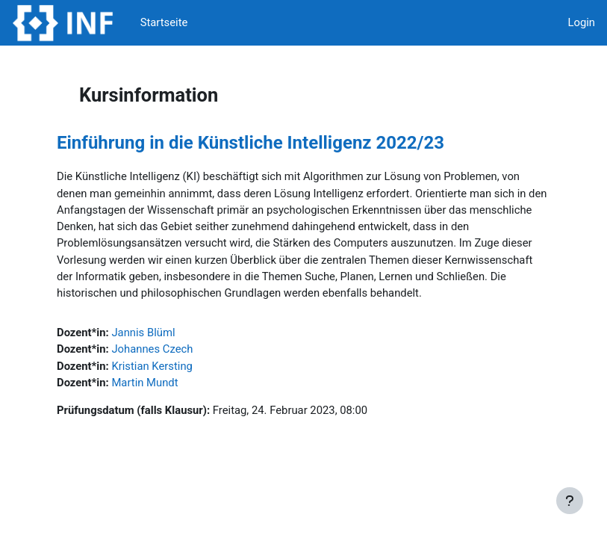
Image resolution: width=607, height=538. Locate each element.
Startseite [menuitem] (164, 22)
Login (581, 22)
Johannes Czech (152, 349)
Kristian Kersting (152, 366)
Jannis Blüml (143, 332)
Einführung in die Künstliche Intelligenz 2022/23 (250, 142)
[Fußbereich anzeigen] (569, 500)
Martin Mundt (144, 382)
